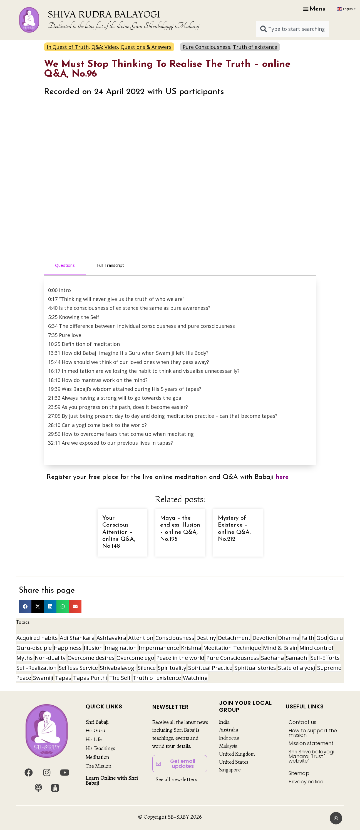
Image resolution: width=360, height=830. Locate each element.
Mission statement (311, 743)
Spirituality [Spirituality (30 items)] (172, 667)
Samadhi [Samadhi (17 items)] (297, 658)
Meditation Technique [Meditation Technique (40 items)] (232, 648)
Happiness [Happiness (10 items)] (68, 648)
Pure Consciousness (206, 47)
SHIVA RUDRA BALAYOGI (104, 14)
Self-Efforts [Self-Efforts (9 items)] (325, 658)
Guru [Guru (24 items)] (336, 638)
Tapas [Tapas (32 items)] (63, 677)
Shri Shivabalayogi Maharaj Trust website (311, 756)
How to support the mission (313, 732)
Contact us (302, 722)
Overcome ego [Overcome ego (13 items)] (135, 658)
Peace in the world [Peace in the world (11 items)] (180, 658)
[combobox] (292, 29)
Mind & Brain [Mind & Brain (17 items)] (280, 648)
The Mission (98, 766)
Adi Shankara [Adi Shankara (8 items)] (77, 638)
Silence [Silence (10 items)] (147, 667)
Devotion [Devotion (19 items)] (264, 638)
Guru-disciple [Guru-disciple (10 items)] (34, 648)
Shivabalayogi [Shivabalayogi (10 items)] (118, 667)
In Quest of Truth (68, 47)
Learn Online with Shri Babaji (112, 780)
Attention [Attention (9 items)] (140, 638)
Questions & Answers (146, 47)
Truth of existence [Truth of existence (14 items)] (157, 677)
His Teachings (100, 748)
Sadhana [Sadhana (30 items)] (272, 658)
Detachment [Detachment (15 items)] (234, 638)
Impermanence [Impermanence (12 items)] (159, 648)
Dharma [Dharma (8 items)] (288, 638)
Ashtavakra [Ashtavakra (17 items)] (111, 638)
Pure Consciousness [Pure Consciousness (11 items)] (232, 658)
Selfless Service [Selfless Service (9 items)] (78, 667)
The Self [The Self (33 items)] (120, 677)
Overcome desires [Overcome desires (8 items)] (91, 658)
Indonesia (229, 738)
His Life (94, 739)
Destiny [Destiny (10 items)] (206, 638)
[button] (25, 606)
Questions (65, 265)
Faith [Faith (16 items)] (307, 638)
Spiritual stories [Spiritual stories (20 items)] (255, 667)
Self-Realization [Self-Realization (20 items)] (36, 667)
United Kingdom (237, 754)
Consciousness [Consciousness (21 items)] (174, 638)
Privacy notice (306, 781)
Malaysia (228, 746)
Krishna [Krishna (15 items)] (191, 648)
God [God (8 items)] (321, 638)
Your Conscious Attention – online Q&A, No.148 (118, 532)
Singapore (230, 769)
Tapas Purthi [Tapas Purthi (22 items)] (90, 677)
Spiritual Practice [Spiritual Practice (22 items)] (210, 667)
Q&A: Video (104, 47)
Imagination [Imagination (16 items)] (121, 648)
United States (233, 762)
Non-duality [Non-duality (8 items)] (50, 658)
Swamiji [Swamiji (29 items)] (43, 677)
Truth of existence (255, 47)
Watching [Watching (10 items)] (195, 677)
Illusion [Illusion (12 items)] (93, 648)
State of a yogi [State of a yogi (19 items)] (296, 667)
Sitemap (299, 773)
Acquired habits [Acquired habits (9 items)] (37, 638)
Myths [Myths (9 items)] (24, 658)
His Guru (95, 730)
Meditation (98, 757)
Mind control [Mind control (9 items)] (316, 648)
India (224, 722)
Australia (228, 729)
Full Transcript (110, 265)
